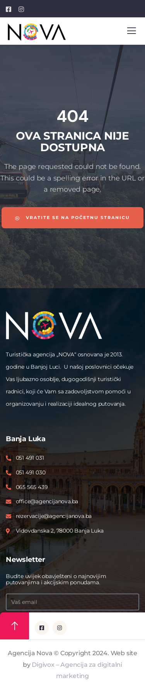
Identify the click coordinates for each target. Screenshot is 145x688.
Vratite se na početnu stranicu (72, 217)
